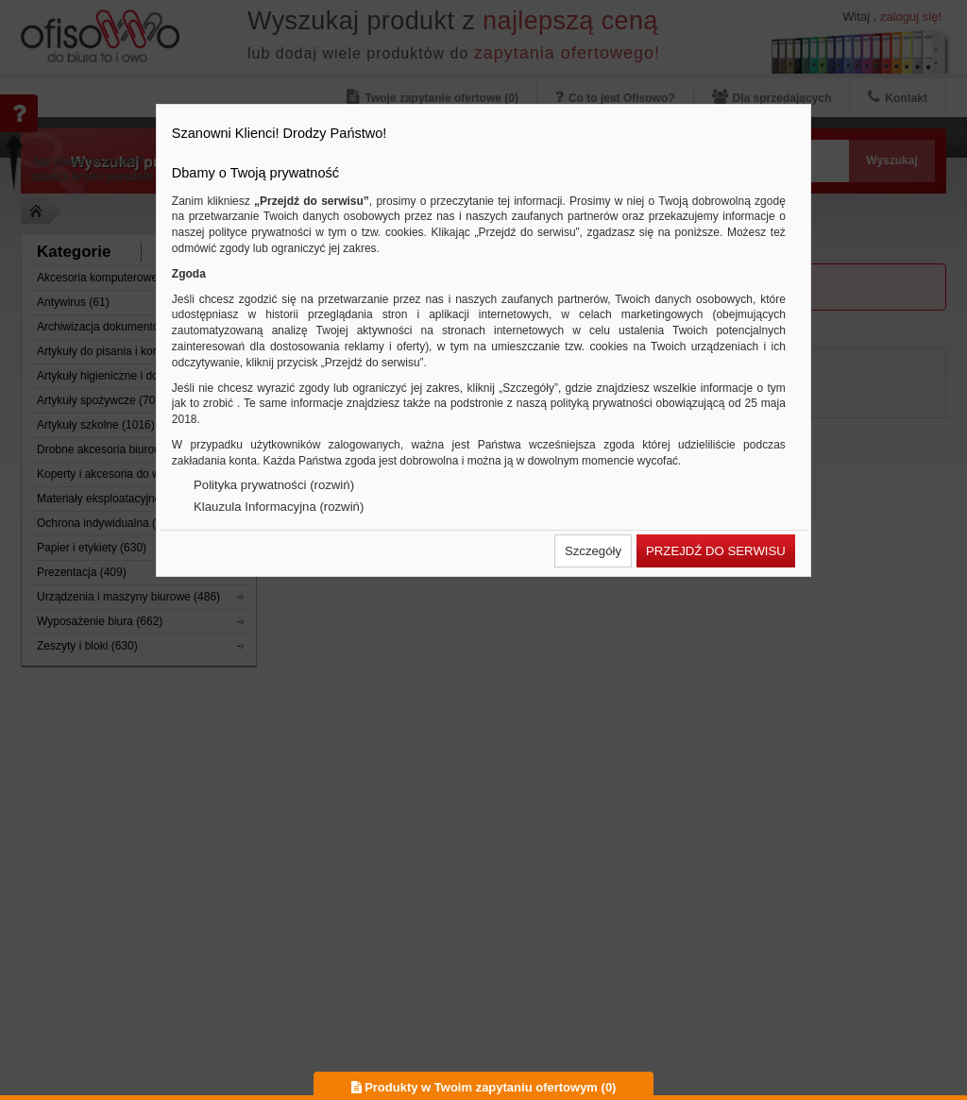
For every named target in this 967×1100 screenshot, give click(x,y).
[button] (593, 550)
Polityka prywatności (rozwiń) (274, 485)
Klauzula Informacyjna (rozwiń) (279, 506)
